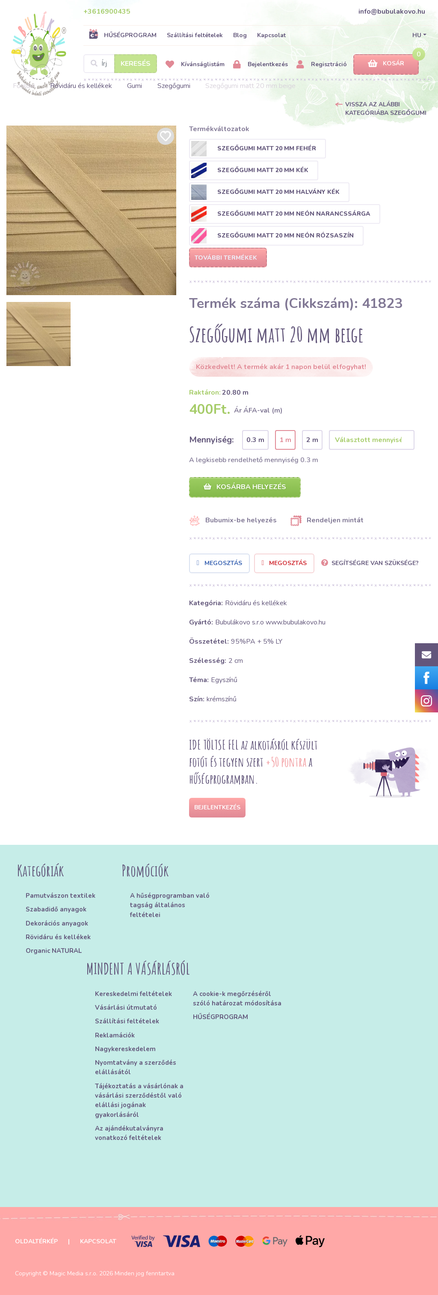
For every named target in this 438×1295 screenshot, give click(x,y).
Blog (240, 35)
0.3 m (255, 440)
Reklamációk (115, 1035)
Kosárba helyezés (245, 487)
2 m (312, 440)
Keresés (136, 63)
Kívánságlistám (195, 64)
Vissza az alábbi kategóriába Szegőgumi (385, 108)
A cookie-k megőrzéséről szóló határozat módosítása (237, 999)
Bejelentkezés (260, 64)
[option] (91, 210)
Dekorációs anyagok (57, 923)
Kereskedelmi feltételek (133, 994)
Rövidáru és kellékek (81, 86)
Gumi (134, 86)
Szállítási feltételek (195, 35)
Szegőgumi (173, 86)
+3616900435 (106, 11)
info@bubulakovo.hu (391, 11)
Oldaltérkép (36, 1241)
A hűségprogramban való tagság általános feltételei (170, 905)
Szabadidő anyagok (56, 909)
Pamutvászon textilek (60, 895)
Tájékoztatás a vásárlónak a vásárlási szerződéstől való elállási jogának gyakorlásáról (139, 1100)
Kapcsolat (271, 35)
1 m (285, 440)
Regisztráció (321, 64)
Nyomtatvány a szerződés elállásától (135, 1067)
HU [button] (416, 35)
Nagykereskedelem (125, 1049)
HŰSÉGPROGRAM (123, 35)
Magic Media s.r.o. (74, 1273)
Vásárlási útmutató (126, 1007)
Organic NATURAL (54, 950)
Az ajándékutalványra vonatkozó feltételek (129, 1133)
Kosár (386, 63)
